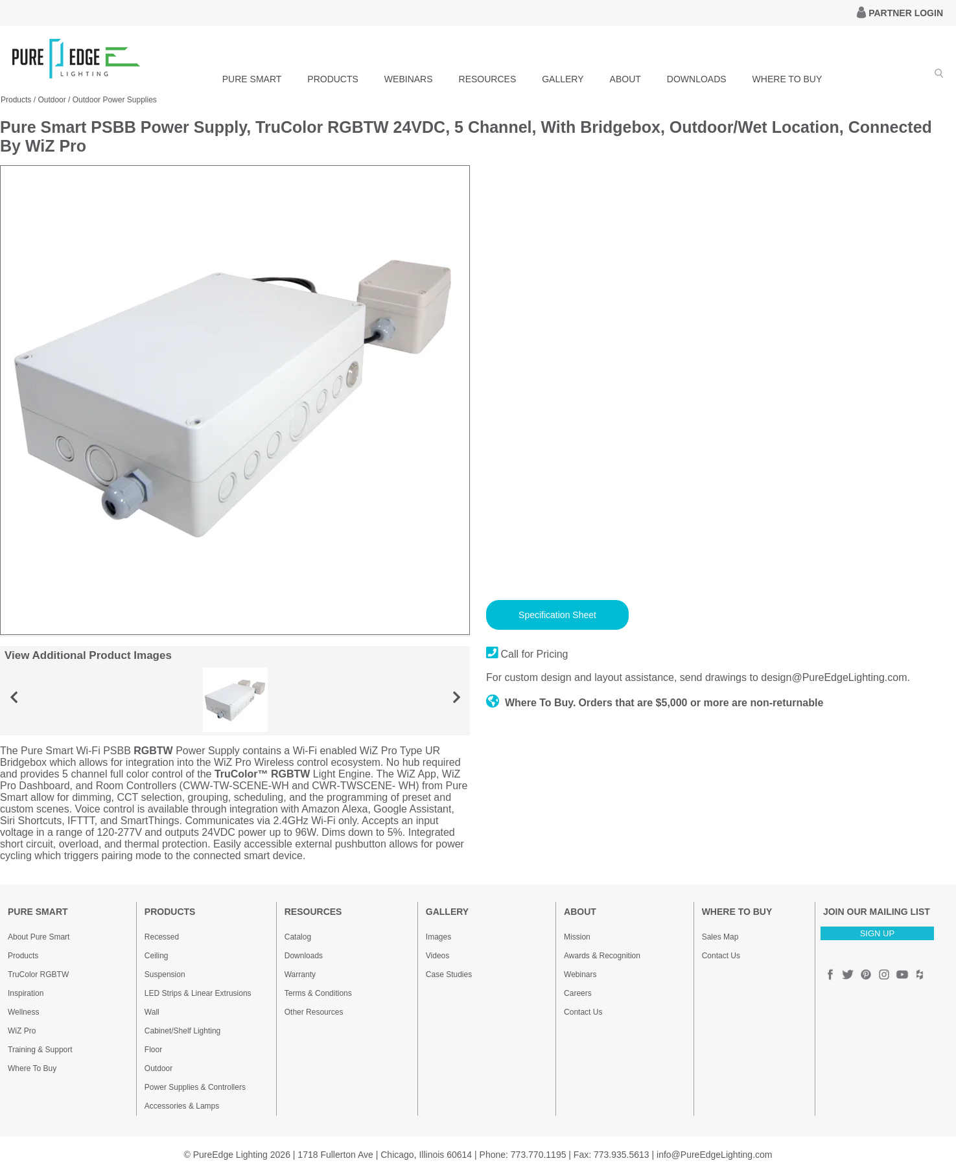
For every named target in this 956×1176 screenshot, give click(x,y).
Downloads (304, 955)
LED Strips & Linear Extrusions (198, 993)
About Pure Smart (38, 936)
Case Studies (449, 974)
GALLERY (562, 79)
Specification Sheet (557, 615)
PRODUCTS (332, 79)
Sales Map (720, 936)
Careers (578, 993)
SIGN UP (877, 933)
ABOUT (625, 79)
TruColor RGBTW (38, 974)
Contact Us (583, 1012)
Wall (152, 1012)
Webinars (580, 974)
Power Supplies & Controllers (195, 1087)
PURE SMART (252, 79)
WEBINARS (408, 79)
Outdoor (158, 1068)
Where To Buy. (531, 702)
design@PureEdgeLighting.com (834, 677)
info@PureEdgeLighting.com (714, 1154)
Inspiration (25, 993)
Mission (577, 936)
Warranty (300, 974)
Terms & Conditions (318, 993)
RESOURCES (488, 79)
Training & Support (40, 1049)
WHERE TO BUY (787, 79)
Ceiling (157, 955)
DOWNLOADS (697, 79)
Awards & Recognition (602, 955)
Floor (153, 1049)
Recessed (162, 936)
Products (23, 955)
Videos (437, 955)
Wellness (23, 1012)
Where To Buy (32, 1068)
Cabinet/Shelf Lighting (182, 1030)
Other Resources (314, 1012)
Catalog (298, 936)
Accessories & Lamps (182, 1106)
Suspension (165, 974)
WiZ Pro (22, 1030)
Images (438, 936)
